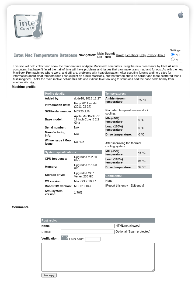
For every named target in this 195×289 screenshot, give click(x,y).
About (161, 55)
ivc (32, 82)
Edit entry (137, 185)
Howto (120, 55)
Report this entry (117, 185)
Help (143, 55)
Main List (100, 55)
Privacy (151, 55)
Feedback (132, 55)
